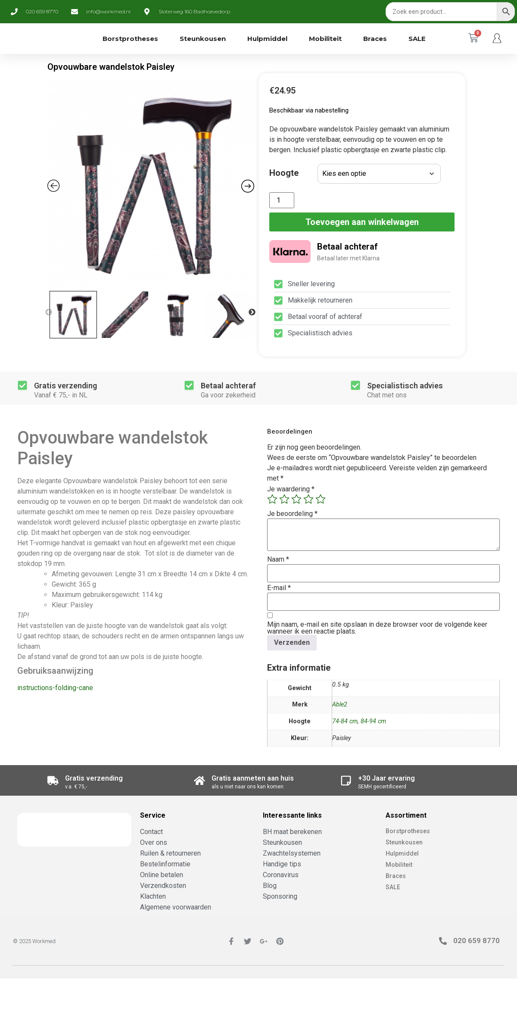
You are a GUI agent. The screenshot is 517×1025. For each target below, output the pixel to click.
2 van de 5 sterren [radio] (284, 499)
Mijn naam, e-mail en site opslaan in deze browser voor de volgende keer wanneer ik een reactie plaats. (377, 628)
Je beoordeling (292, 513)
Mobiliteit (325, 38)
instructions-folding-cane (55, 688)
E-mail (279, 587)
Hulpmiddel (267, 38)
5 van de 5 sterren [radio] (320, 499)
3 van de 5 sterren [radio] (296, 499)
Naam (278, 559)
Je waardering (291, 489)
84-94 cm (373, 721)
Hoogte (284, 173)
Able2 (339, 704)
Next (252, 312)
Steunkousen (203, 38)
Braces (375, 38)
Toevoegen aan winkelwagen (362, 222)
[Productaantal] (281, 200)
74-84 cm (345, 721)
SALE (417, 38)
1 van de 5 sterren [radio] (272, 499)
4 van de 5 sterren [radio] (308, 499)
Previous (48, 312)
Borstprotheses (130, 38)
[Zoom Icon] (150, 183)
